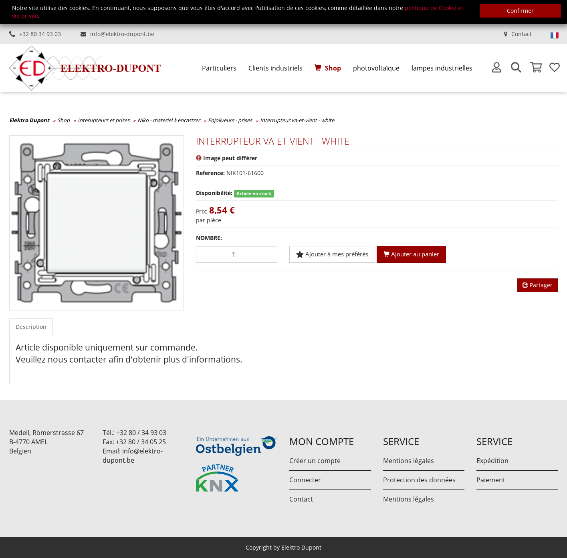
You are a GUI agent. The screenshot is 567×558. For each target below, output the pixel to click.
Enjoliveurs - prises (230, 120)
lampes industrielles (442, 68)
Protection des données (419, 479)
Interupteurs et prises (103, 120)
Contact (521, 34)
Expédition (492, 460)
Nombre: (209, 238)
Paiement (490, 479)
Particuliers (219, 68)
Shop (333, 68)
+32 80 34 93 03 (40, 34)
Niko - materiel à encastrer (168, 120)
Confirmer (520, 10)
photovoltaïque (376, 68)
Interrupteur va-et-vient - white (297, 120)
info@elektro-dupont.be (122, 34)
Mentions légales (408, 460)
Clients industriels (275, 68)
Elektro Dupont (29, 120)
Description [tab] (31, 326)
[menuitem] (219, 68)
